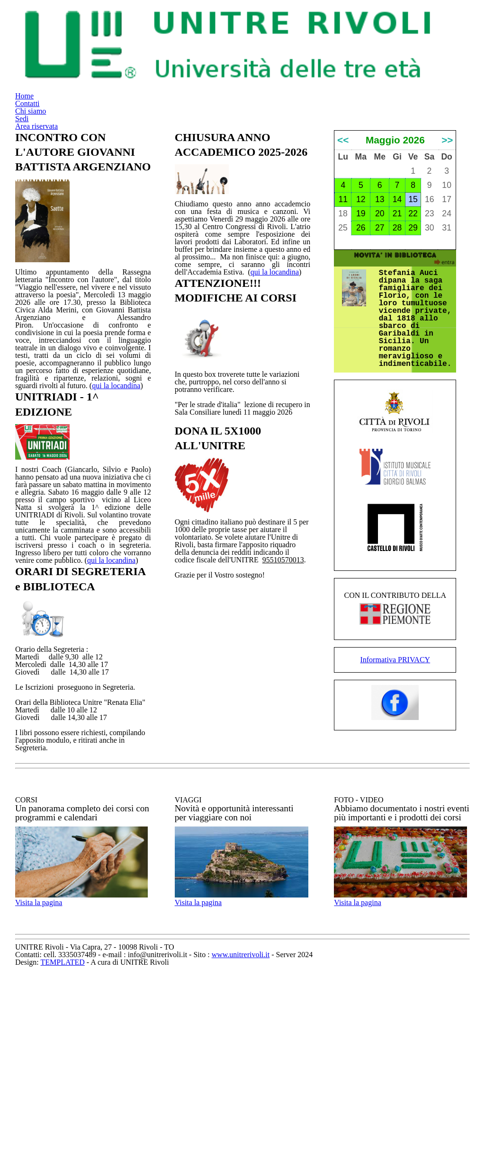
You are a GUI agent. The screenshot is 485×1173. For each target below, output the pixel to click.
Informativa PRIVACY (395, 812)
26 (361, 326)
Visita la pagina (53, 1082)
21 (397, 312)
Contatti (262, 26)
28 (397, 326)
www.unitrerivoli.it (320, 1150)
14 (397, 298)
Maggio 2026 (395, 232)
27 (380, 326)
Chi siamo (321, 26)
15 (413, 298)
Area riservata (431, 26)
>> (447, 232)
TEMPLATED (216, 1160)
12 (361, 298)
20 (380, 312)
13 (380, 298)
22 (413, 312)
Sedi (370, 26)
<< (343, 232)
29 (413, 326)
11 (343, 298)
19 (361, 312)
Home (212, 26)
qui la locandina (108, 439)
